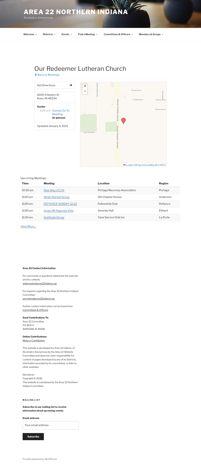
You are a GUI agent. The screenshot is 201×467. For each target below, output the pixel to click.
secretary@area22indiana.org (39, 298)
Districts (49, 34)
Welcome (30, 34)
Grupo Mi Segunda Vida (58, 210)
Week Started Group (57, 197)
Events (67, 34)
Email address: (31, 418)
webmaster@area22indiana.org (40, 283)
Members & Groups (151, 34)
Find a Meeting (88, 34)
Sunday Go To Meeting (61, 112)
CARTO (162, 165)
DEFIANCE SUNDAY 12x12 (60, 203)
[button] (122, 119)
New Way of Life (54, 190)
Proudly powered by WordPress (40, 458)
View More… (28, 226)
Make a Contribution (34, 340)
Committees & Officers (118, 34)
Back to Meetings (47, 74)
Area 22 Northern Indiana (76, 12)
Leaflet (128, 165)
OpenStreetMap (146, 165)
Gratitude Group (54, 217)
